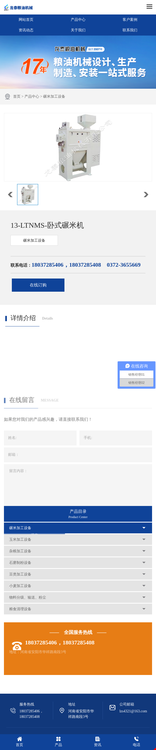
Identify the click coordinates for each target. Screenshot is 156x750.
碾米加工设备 (54, 96)
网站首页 (26, 20)
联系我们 (130, 30)
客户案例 (130, 20)
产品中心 (78, 20)
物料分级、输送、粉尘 (27, 597)
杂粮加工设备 (20, 551)
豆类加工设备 (20, 574)
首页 (17, 96)
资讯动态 (26, 30)
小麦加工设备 (20, 586)
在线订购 (38, 285)
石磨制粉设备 (20, 563)
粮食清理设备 (20, 609)
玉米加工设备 (20, 540)
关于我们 (78, 30)
